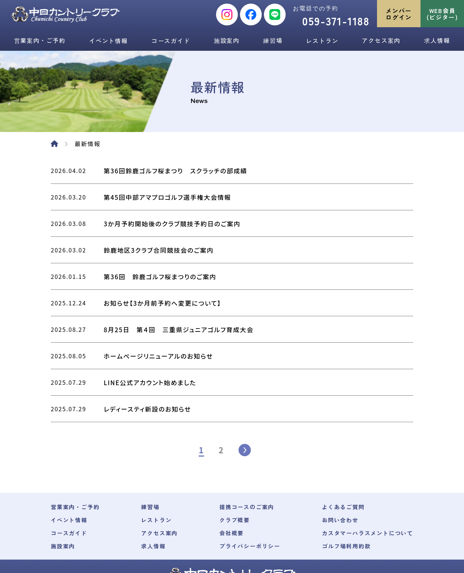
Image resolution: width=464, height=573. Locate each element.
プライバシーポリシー (247, 494)
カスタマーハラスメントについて (364, 481)
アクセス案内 (381, 40)
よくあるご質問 (339, 454)
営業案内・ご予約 (40, 40)
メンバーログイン (398, 13)
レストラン (322, 40)
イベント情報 (108, 40)
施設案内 (227, 40)
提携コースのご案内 (244, 454)
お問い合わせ (335, 467)
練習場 (272, 40)
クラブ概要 (231, 467)
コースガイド (171, 40)
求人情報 (437, 40)
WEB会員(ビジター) (442, 13)
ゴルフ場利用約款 (342, 494)
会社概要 (228, 481)
